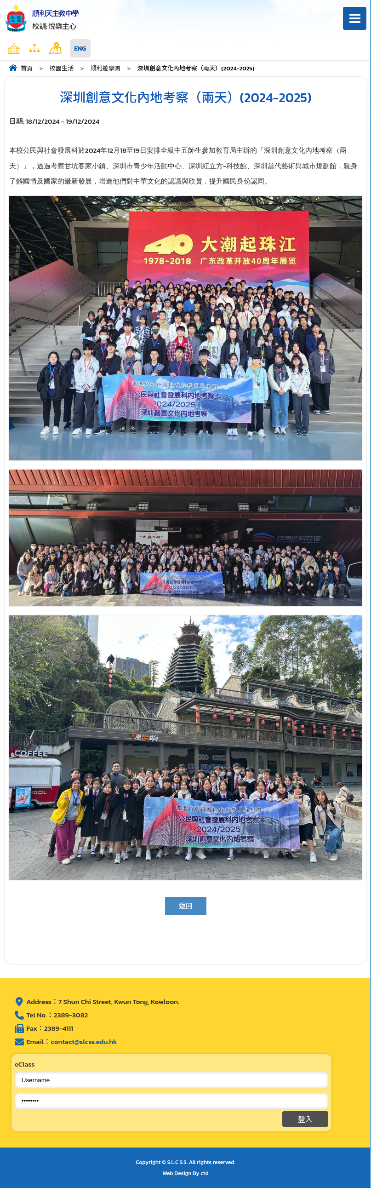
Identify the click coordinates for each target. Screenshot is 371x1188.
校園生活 (62, 68)
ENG (80, 48)
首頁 (27, 68)
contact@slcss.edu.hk (84, 1041)
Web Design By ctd (186, 1173)
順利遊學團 (105, 68)
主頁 (31, 48)
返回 (186, 906)
